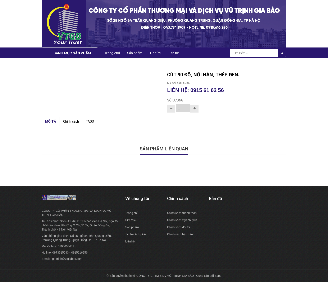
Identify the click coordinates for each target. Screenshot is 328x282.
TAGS (90, 121)
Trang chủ (112, 53)
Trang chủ (131, 213)
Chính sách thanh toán (182, 213)
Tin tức (155, 53)
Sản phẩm (132, 227)
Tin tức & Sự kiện (136, 234)
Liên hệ (130, 241)
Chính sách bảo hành (181, 234)
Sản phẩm (134, 53)
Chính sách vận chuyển (182, 220)
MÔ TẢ (50, 121)
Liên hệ (173, 53)
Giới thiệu (131, 220)
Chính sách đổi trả (179, 227)
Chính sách (71, 121)
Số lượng (175, 100)
